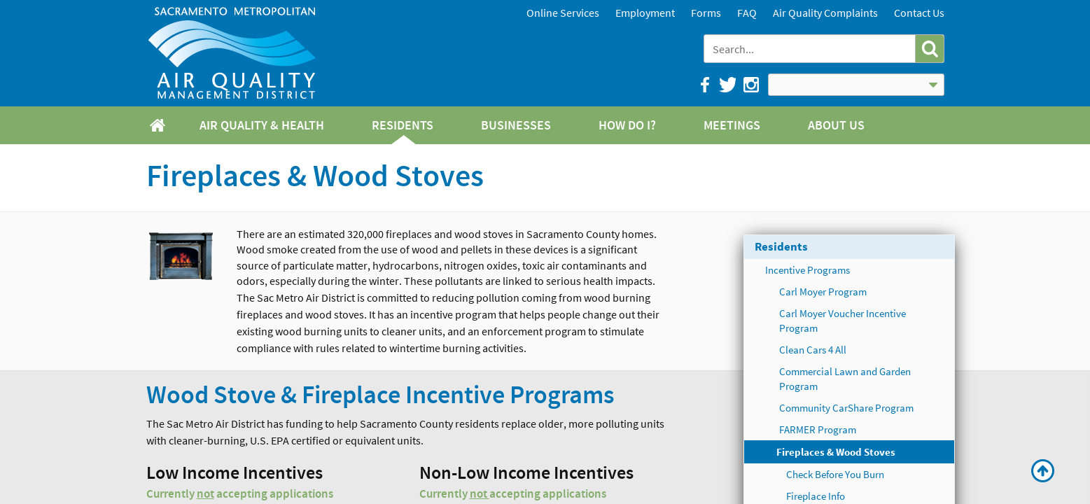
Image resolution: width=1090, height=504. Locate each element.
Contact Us (919, 13)
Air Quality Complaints (825, 13)
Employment (645, 13)
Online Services (562, 13)
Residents (781, 246)
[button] (929, 48)
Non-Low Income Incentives (526, 473)
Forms (706, 13)
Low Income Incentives (234, 473)
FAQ (747, 13)
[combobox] (811, 48)
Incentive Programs (807, 269)
